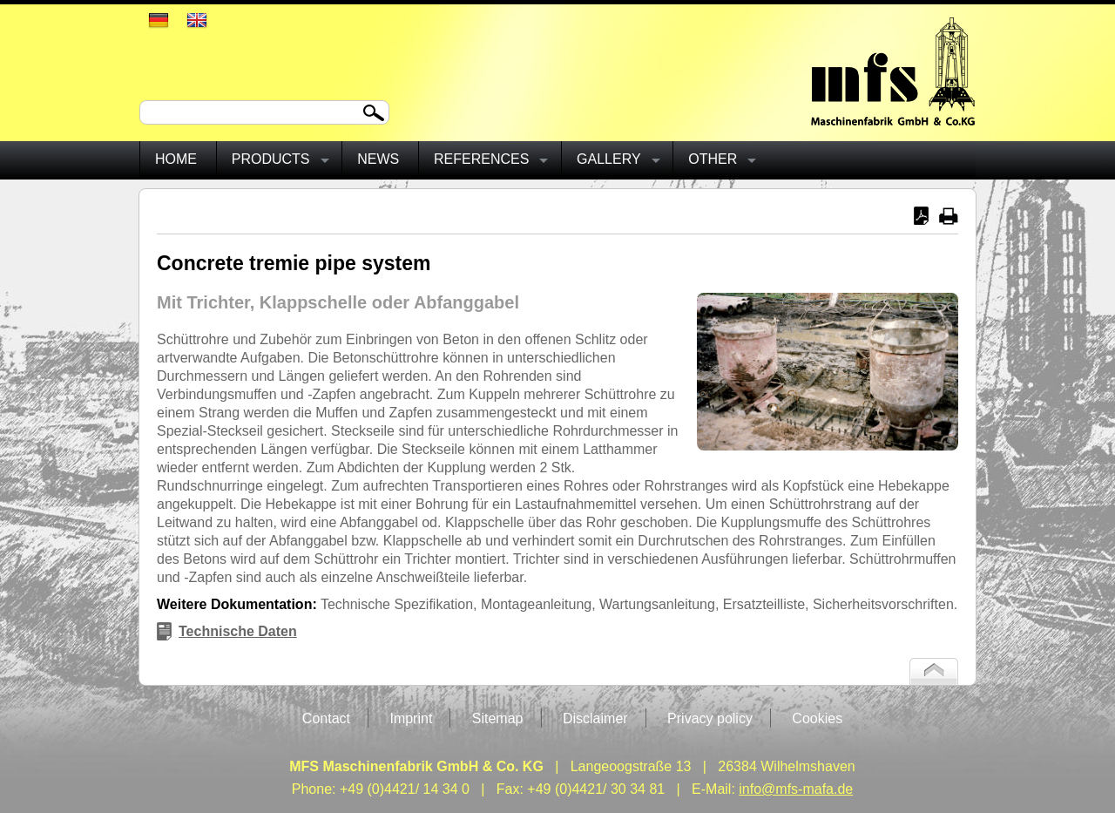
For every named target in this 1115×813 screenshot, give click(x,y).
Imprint (410, 718)
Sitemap (498, 718)
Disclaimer (595, 718)
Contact (326, 718)
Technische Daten (238, 631)
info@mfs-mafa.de (796, 789)
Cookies (817, 718)
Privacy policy (710, 718)
